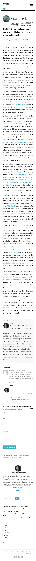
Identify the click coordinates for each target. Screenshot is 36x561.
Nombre (4, 412)
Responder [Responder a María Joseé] (11, 385)
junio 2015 (5, 542)
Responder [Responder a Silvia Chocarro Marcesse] (12, 402)
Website (4, 425)
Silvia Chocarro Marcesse (8, 39)
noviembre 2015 (6, 533)
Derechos (5, 41)
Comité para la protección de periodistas (16, 107)
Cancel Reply (30, 408)
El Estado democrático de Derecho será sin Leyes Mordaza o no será (15, 506)
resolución (24, 228)
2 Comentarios (27, 41)
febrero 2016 (5, 528)
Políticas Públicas (12, 41)
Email (4, 418)
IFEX (24, 169)
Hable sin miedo (15, 18)
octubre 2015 (5, 535)
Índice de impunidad (18, 104)
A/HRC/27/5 (6, 233)
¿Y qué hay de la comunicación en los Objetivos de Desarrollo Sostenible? (16, 518)
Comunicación (26, 39)
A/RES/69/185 (11, 206)
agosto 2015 (5, 537)
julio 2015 (4, 540)
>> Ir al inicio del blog (29, 22)
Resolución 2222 (14, 252)
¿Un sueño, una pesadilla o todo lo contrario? (11, 511)
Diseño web (29, 553)
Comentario (5, 431)
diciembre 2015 (5, 530)
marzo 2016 (5, 525)
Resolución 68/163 (21, 174)
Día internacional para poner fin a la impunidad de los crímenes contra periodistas (18, 182)
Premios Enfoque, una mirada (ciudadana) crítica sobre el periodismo (15, 509)
